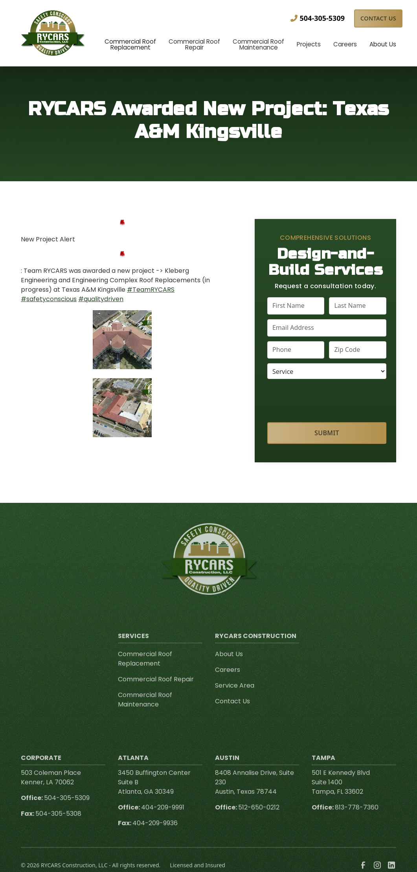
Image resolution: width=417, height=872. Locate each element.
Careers (227, 678)
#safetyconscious (49, 299)
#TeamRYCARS (151, 289)
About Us (229, 662)
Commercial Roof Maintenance (145, 708)
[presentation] (327, 399)
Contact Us (378, 18)
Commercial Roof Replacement (145, 667)
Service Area (234, 694)
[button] (130, 45)
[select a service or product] (326, 371)
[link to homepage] (53, 33)
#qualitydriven (100, 299)
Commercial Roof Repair (156, 687)
